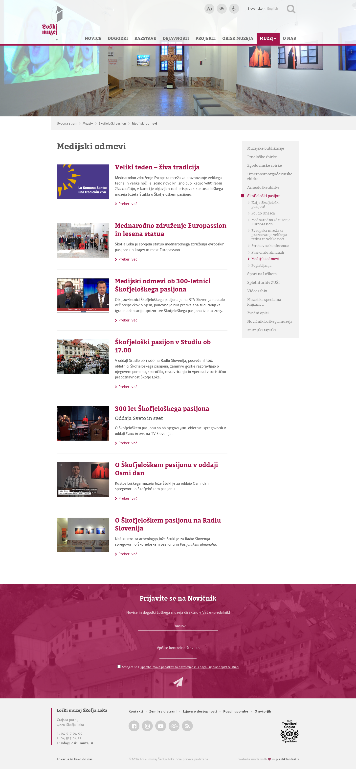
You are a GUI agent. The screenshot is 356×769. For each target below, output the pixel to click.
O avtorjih (263, 711)
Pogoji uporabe (235, 711)
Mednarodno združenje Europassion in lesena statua (170, 230)
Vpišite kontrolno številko (178, 648)
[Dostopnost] (234, 9)
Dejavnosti (176, 38)
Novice (93, 38)
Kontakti (136, 711)
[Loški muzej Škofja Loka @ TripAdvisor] (174, 725)
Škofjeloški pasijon (112, 124)
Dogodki (118, 38)
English (272, 9)
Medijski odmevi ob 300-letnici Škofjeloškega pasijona (163, 285)
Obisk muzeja (237, 38)
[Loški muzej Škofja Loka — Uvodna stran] (52, 22)
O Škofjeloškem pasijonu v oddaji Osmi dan (166, 469)
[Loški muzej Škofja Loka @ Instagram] (147, 725)
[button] (178, 682)
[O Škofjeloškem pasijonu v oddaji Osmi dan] (83, 479)
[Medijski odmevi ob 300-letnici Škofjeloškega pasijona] (83, 295)
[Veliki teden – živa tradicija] (83, 181)
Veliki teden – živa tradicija (157, 167)
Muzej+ (268, 38)
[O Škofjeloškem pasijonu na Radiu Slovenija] (83, 535)
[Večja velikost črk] (209, 9)
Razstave (145, 38)
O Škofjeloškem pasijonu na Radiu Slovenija (168, 524)
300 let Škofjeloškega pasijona (162, 408)
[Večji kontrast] (222, 9)
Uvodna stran (67, 124)
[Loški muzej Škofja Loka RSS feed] (187, 725)
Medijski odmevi (144, 124)
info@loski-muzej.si (77, 743)
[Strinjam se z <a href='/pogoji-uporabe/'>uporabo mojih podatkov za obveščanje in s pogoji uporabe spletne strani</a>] (119, 666)
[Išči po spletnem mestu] (291, 8)
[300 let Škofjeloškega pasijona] (83, 423)
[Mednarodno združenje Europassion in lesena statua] (83, 240)
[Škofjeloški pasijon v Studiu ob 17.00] (83, 356)
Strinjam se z (180, 667)
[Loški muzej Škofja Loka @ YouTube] (160, 725)
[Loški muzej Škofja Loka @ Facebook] (134, 725)
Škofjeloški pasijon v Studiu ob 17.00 (163, 346)
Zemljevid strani (163, 711)
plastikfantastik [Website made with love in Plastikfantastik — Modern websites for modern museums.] (287, 759)
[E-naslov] (178, 627)
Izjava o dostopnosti (200, 711)
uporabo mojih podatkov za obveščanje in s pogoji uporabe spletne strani (189, 667)
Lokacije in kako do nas (74, 759)
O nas (289, 38)
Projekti (206, 38)
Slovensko (255, 9)
